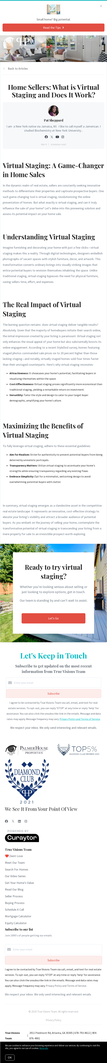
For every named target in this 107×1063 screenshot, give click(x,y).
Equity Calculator (16, 923)
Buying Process (14, 903)
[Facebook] (6, 821)
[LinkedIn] (19, 821)
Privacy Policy (53, 1020)
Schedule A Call (14, 909)
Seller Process (14, 896)
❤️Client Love (14, 856)
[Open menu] (102, 41)
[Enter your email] (57, 682)
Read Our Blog (14, 889)
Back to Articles (18, 68)
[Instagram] (25, 821)
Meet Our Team (15, 863)
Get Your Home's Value (19, 883)
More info (43, 1048)
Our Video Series (15, 876)
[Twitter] (13, 821)
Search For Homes (16, 869)
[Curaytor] (22, 841)
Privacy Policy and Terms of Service (80, 719)
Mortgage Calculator (18, 916)
